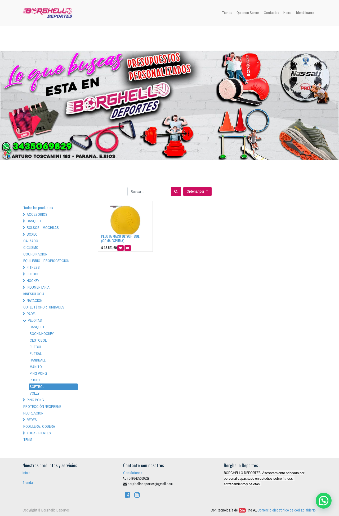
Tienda (28, 482)
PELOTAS (35, 320)
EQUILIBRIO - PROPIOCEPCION (46, 260)
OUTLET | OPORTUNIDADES (43, 307)
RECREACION (33, 413)
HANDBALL (38, 360)
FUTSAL (36, 353)
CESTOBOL (38, 340)
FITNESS (33, 267)
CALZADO (30, 241)
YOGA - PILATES (39, 433)
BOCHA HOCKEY (42, 333)
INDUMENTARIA (38, 287)
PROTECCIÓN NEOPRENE (42, 406)
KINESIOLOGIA (33, 294)
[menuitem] (227, 13)
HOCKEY (33, 280)
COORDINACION (35, 254)
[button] (197, 191)
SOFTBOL (37, 386)
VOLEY (34, 393)
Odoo (242, 510)
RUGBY (35, 380)
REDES (32, 419)
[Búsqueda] (176, 191)
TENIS (27, 439)
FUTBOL (33, 274)
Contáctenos (132, 472)
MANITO (36, 366)
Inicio (26, 472)
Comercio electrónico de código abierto (286, 510)
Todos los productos (38, 207)
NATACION (34, 300)
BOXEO (32, 234)
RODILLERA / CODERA (39, 426)
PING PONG (38, 373)
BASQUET (34, 221)
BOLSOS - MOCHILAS (43, 227)
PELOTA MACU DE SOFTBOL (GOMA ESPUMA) (120, 238)
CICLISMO (30, 247)
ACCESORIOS (37, 214)
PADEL (31, 313)
